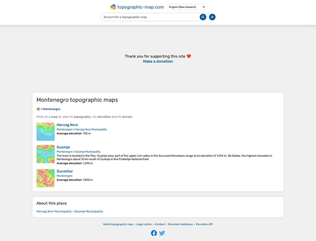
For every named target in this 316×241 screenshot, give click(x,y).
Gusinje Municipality (88, 151)
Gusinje (63, 147)
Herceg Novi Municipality (91, 129)
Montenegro (64, 129)
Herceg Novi (67, 125)
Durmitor (65, 171)
